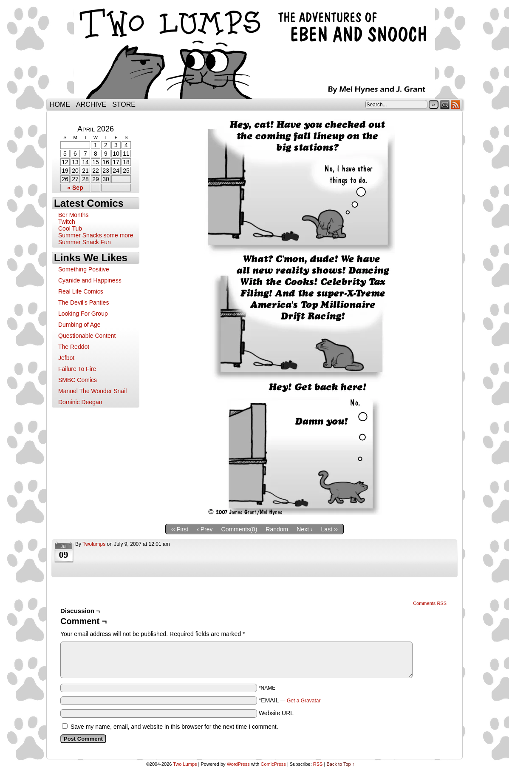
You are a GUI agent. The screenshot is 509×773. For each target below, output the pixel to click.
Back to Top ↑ (340, 764)
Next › (304, 529)
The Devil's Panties (83, 302)
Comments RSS (430, 603)
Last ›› (329, 529)
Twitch (66, 221)
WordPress (238, 764)
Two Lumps (254, 51)
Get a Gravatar (303, 701)
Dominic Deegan (80, 402)
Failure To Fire (77, 368)
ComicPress (273, 764)
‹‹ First (179, 529)
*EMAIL (290, 700)
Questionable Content (87, 335)
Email (445, 104)
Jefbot (66, 357)
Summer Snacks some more (95, 235)
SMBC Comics (77, 380)
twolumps (93, 544)
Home (60, 104)
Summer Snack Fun (84, 242)
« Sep (75, 187)
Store (124, 104)
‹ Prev (204, 529)
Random (277, 529)
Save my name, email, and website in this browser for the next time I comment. (174, 726)
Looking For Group (83, 313)
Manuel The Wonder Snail (92, 391)
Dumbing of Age (79, 324)
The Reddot (73, 346)
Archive (91, 104)
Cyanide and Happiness (90, 280)
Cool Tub (70, 228)
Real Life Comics (80, 291)
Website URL (276, 713)
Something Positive (83, 269)
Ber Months (73, 214)
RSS (455, 104)
